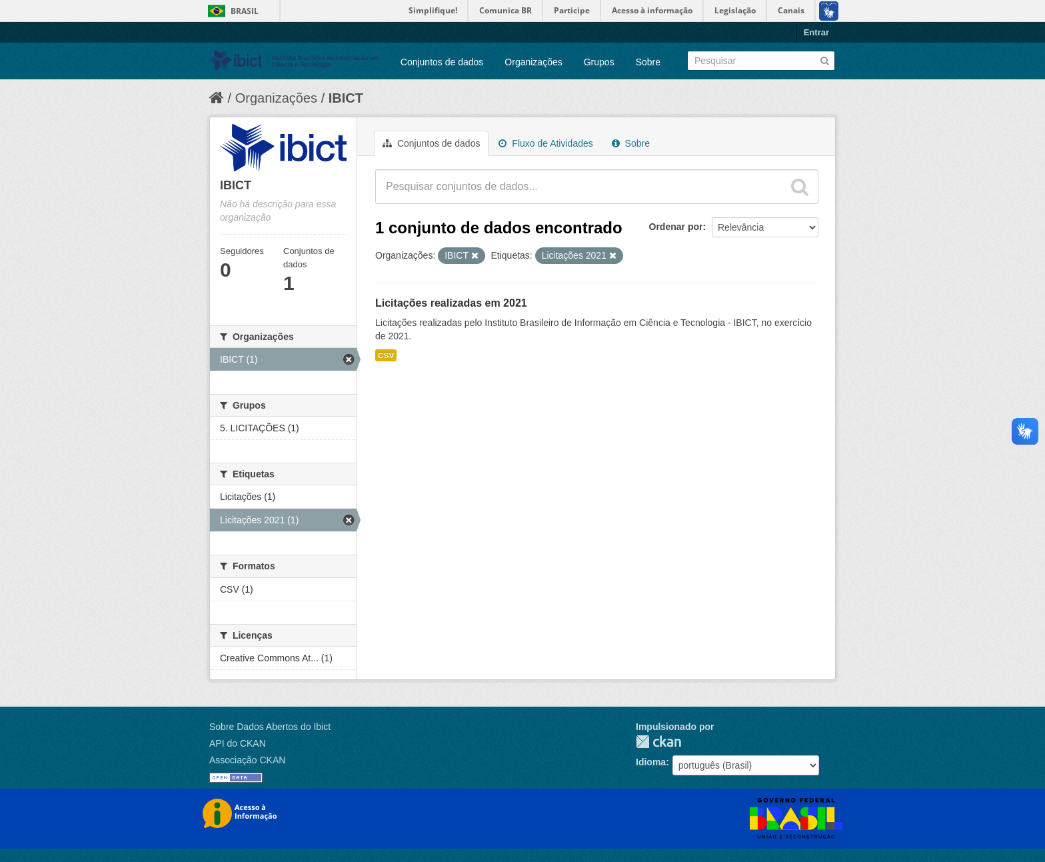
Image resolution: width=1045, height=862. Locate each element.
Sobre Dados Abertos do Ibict (270, 726)
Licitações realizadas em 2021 (451, 303)
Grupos (599, 62)
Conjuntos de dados (442, 62)
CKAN (658, 742)
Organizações (533, 62)
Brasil (245, 11)
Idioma (651, 762)
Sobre (648, 62)
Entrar (816, 32)
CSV (386, 355)
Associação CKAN (247, 760)
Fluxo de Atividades (545, 143)
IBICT (346, 98)
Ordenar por (676, 226)
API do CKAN (237, 743)
